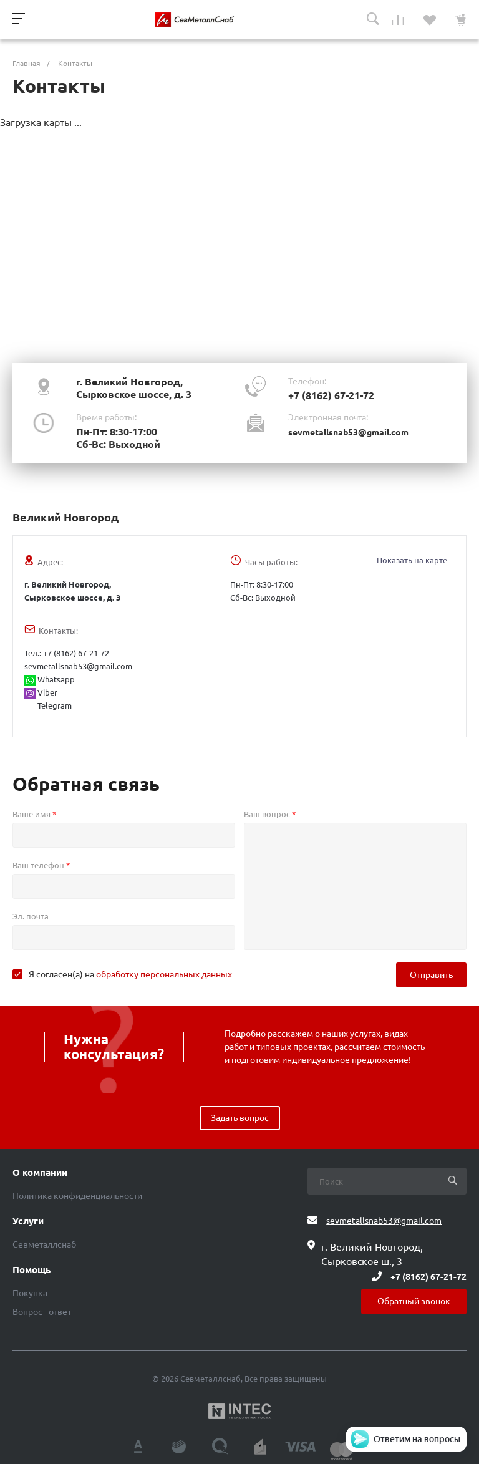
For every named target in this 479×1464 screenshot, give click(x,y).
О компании (39, 1173)
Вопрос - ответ (41, 1312)
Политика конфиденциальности (77, 1196)
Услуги (28, 1221)
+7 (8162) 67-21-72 (331, 395)
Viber (40, 692)
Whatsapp (49, 679)
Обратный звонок (413, 1301)
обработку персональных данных (164, 974)
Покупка (29, 1293)
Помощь (31, 1270)
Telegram (54, 705)
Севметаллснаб (44, 1244)
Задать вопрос (240, 1118)
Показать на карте (412, 560)
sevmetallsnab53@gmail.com (348, 432)
